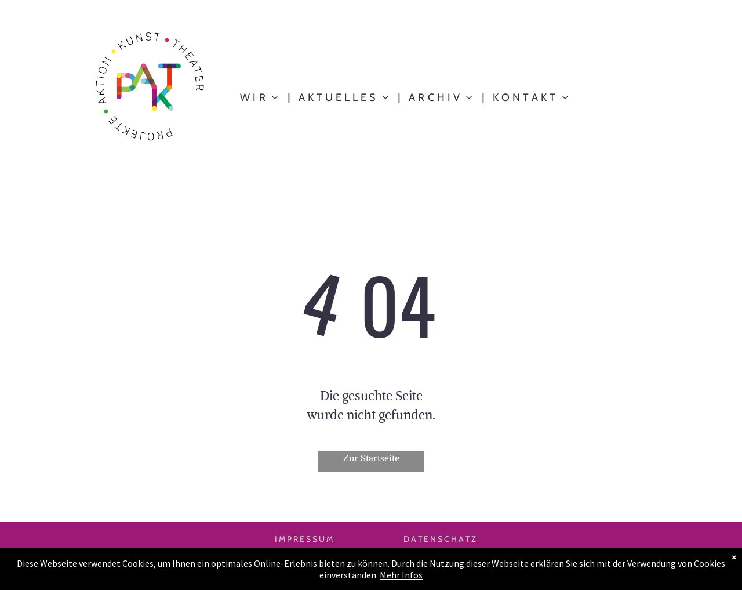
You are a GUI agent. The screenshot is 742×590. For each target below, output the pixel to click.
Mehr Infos (401, 575)
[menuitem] (260, 97)
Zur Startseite (371, 458)
